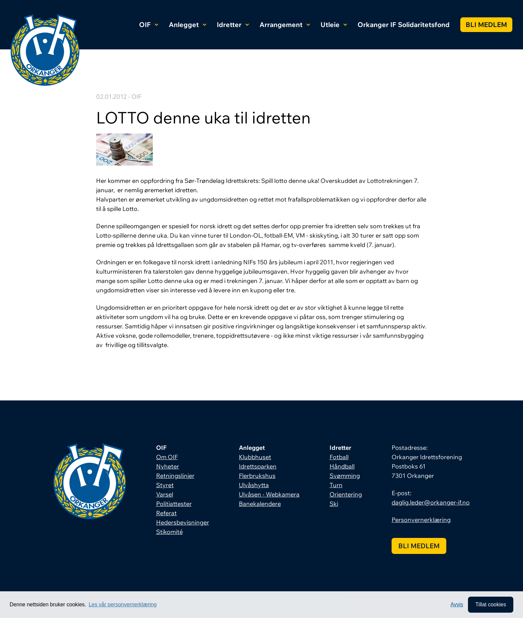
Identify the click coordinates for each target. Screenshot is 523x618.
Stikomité (169, 532)
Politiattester (174, 504)
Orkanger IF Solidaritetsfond (404, 24)
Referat (166, 513)
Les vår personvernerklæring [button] (123, 604)
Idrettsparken (258, 466)
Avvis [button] (457, 604)
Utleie (334, 24)
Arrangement (284, 24)
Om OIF (167, 457)
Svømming (345, 476)
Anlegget (187, 24)
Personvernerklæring (421, 520)
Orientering (346, 494)
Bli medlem (486, 24)
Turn (336, 485)
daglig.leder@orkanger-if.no (431, 502)
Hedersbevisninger (182, 522)
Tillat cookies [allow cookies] (490, 604)
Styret (165, 485)
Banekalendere (260, 504)
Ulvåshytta (254, 485)
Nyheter (167, 466)
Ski (334, 504)
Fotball (339, 457)
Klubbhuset (255, 457)
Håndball (342, 466)
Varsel (164, 494)
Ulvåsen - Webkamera (269, 494)
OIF (148, 24)
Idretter (233, 24)
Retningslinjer (175, 476)
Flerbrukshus (257, 476)
